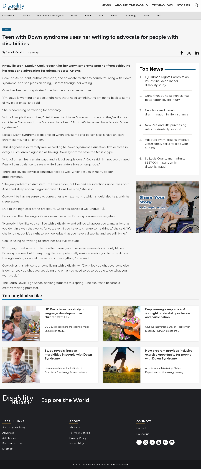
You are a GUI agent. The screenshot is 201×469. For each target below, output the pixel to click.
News (106, 6)
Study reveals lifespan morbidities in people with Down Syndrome (68, 354)
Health (74, 15)
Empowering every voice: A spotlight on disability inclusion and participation (167, 313)
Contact (141, 428)
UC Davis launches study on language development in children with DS (65, 313)
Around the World (131, 6)
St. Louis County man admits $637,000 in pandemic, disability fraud (165, 162)
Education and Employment (50, 15)
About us (75, 427)
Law (101, 15)
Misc (159, 15)
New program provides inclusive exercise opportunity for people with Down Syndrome (169, 354)
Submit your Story (13, 427)
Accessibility (8, 15)
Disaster (26, 15)
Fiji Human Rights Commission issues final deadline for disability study (167, 81)
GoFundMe (91, 209)
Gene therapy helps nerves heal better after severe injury (167, 98)
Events (88, 15)
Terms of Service (79, 432)
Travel (146, 15)
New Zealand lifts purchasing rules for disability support (165, 127)
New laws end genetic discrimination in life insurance (166, 112)
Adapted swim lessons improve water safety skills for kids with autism (167, 144)
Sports (114, 15)
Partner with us (12, 443)
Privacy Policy (78, 438)
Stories (183, 6)
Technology (130, 15)
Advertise (8, 432)
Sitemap (7, 448)
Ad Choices (9, 438)
